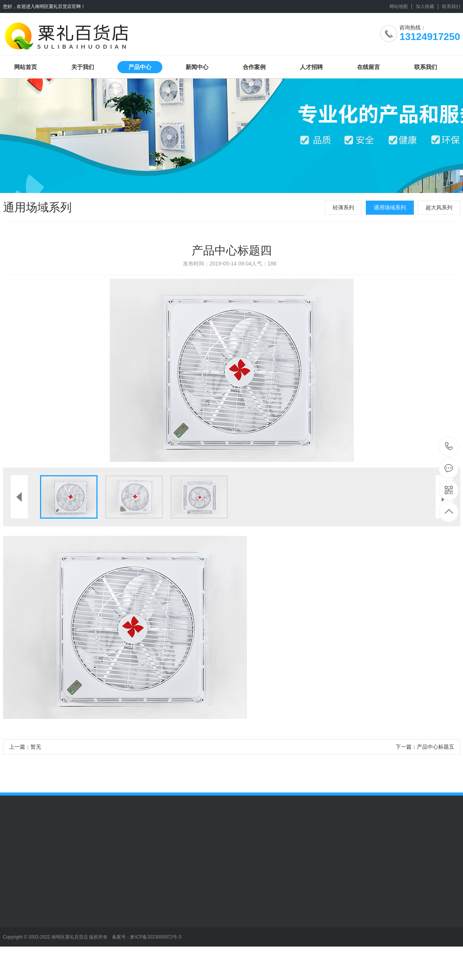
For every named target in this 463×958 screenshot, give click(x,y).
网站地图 (398, 6)
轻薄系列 (343, 207)
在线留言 (368, 67)
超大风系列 (439, 207)
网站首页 (25, 67)
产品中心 (139, 67)
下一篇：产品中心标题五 (425, 747)
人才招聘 (311, 67)
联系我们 (451, 6)
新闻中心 (197, 67)
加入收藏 (425, 6)
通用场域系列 (390, 207)
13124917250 (449, 446)
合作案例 (254, 67)
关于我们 (82, 67)
